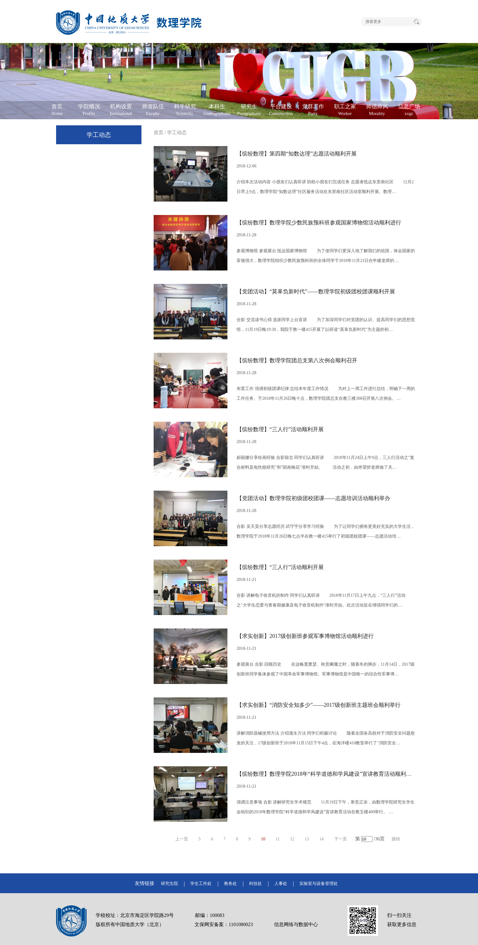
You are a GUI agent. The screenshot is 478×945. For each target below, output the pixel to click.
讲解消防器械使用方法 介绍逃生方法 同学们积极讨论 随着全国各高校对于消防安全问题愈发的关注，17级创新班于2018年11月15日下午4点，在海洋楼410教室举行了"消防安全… (326, 738)
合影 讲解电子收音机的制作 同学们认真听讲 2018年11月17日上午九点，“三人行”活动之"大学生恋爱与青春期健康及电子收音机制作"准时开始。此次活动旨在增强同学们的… (321, 600)
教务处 (230, 883)
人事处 (280, 883)
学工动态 (99, 134)
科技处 (255, 883)
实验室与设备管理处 (318, 883)
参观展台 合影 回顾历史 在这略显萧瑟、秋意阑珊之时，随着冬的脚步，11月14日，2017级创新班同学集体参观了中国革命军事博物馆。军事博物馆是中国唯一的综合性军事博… (326, 669)
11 (278, 839)
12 (292, 839)
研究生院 (169, 883)
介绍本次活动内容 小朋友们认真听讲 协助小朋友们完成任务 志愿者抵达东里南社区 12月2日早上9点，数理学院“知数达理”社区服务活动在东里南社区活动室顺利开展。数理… (325, 187)
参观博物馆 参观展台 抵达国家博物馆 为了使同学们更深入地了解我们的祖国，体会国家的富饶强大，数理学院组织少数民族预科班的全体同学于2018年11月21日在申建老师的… (326, 256)
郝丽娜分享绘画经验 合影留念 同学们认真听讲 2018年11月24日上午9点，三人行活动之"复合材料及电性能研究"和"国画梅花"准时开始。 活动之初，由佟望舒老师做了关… (325, 462)
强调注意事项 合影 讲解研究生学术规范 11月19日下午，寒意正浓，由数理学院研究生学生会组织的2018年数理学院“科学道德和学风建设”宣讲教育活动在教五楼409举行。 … (326, 807)
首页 (158, 132)
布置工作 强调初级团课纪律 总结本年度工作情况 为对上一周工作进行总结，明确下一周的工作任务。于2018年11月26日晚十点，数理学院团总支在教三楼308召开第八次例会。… (326, 393)
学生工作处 (201, 883)
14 (321, 839)
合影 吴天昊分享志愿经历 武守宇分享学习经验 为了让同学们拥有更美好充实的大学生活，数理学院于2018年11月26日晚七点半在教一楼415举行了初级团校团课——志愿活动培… (326, 531)
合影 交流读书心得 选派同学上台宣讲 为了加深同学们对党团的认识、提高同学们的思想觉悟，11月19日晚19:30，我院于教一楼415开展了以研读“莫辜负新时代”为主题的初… (326, 324)
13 (307, 839)
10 (263, 839)
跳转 (396, 839)
